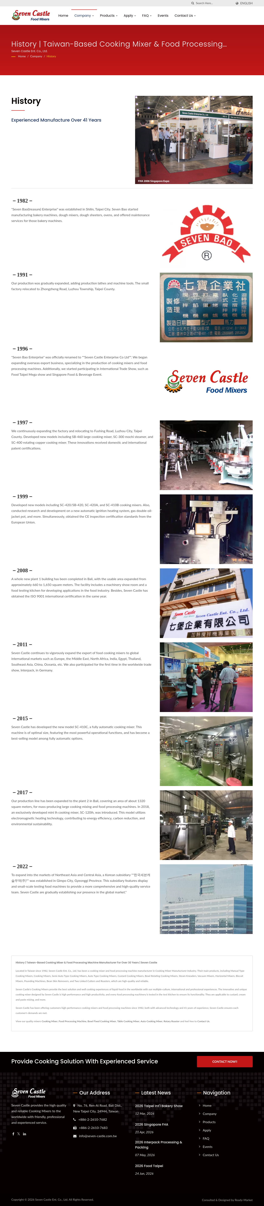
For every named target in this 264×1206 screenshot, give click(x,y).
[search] (193, 3)
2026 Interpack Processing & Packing (158, 1144)
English (246, 3)
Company (84, 15)
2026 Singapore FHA (151, 1124)
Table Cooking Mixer (128, 1021)
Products (109, 15)
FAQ (147, 15)
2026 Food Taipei (149, 1165)
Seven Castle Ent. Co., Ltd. (51, 1199)
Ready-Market (244, 1199)
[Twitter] (18, 1133)
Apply (130, 15)
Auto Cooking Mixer (152, 1021)
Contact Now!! (224, 1061)
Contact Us (185, 15)
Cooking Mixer (50, 1021)
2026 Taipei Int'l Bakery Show (159, 1105)
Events (163, 15)
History (51, 56)
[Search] (214, 3)
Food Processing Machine (72, 1021)
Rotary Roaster (172, 1021)
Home (63, 15)
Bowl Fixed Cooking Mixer (102, 1021)
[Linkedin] (24, 1133)
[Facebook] (13, 1133)
